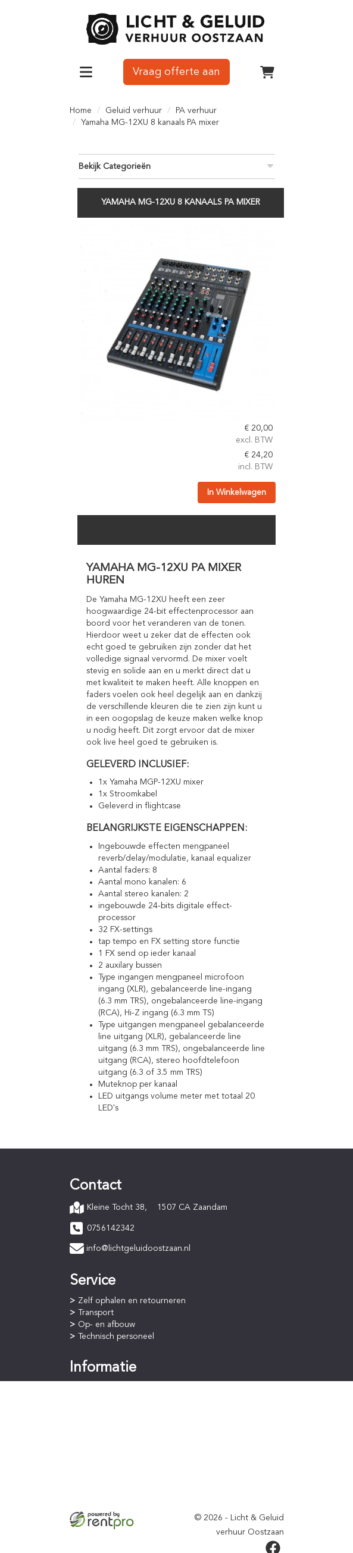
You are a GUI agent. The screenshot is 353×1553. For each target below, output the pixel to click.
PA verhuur (196, 109)
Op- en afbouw (106, 1323)
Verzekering (100, 1497)
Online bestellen (108, 1386)
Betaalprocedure (109, 1398)
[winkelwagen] (267, 71)
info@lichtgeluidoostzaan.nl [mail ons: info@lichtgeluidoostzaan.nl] (138, 1247)
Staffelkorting (104, 1421)
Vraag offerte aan (176, 70)
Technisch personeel (116, 1335)
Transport (96, 1311)
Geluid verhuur (133, 109)
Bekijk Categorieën (177, 164)
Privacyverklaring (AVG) (121, 1485)
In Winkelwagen (236, 489)
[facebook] (273, 1546)
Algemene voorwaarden (123, 1473)
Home (81, 109)
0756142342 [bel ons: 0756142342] (111, 1226)
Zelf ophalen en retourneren (132, 1299)
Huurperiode (102, 1409)
